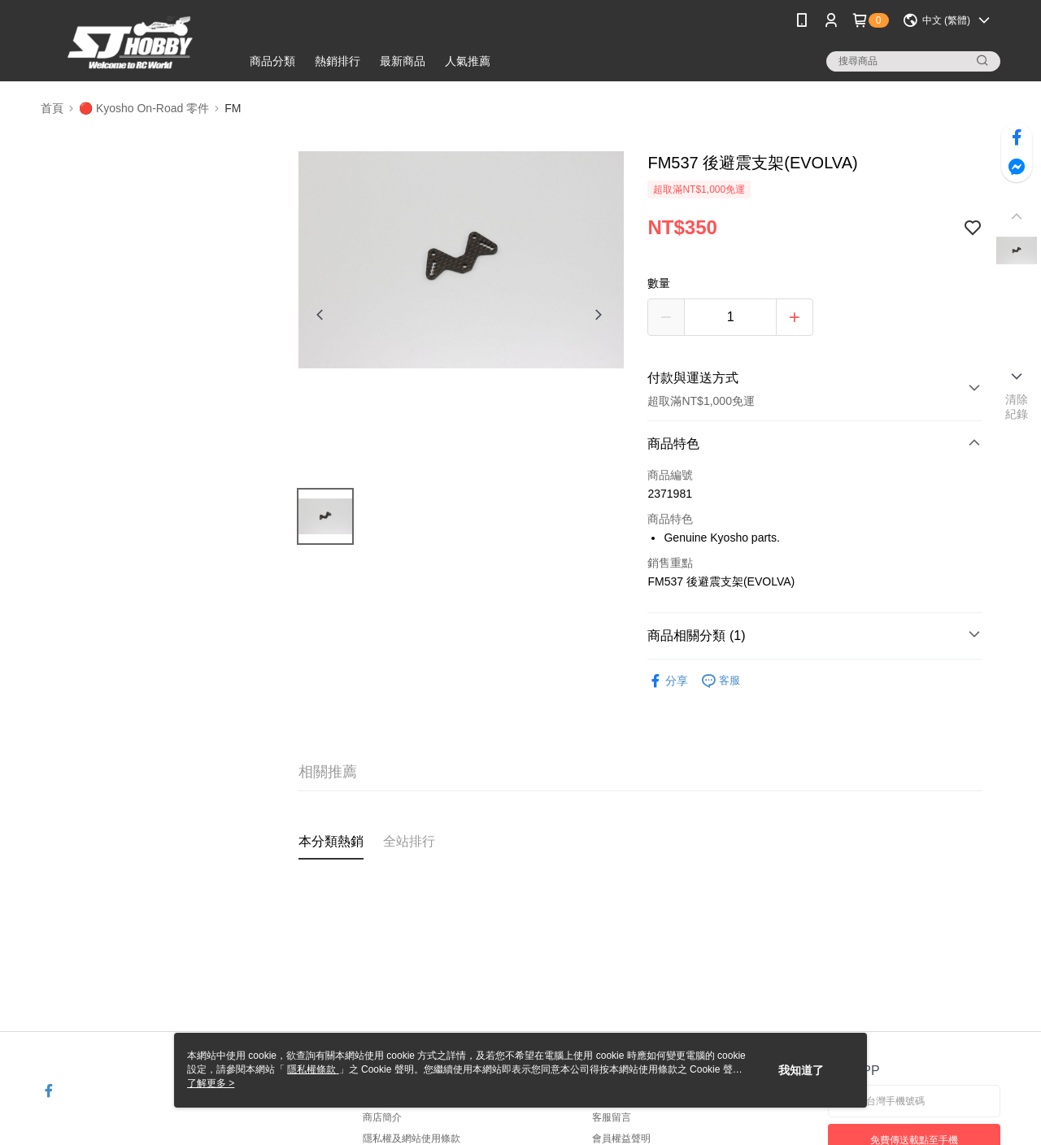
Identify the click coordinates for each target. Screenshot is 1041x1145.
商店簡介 (382, 1117)
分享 (667, 681)
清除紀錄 (1017, 406)
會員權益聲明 (621, 1138)
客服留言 (611, 1117)
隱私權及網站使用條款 (411, 1138)
